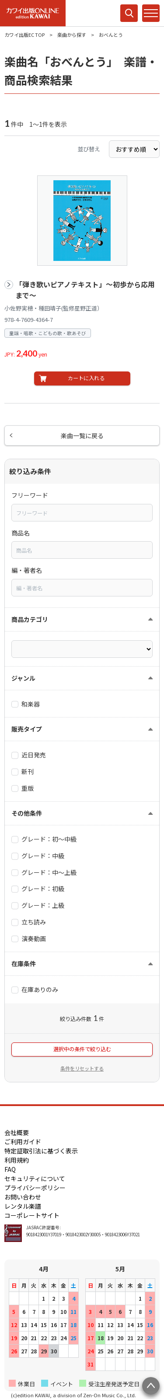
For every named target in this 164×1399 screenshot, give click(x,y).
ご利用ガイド (22, 1141)
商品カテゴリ (29, 619)
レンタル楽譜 (22, 1206)
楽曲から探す (71, 34)
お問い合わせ (22, 1196)
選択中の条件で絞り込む (82, 1049)
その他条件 (26, 813)
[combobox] (82, 512)
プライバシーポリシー (35, 1187)
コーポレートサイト (31, 1215)
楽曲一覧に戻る (82, 435)
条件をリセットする (82, 1068)
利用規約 (16, 1160)
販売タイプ (26, 728)
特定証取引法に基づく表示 (41, 1150)
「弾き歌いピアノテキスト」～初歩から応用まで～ (85, 290)
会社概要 (16, 1132)
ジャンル (23, 678)
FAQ (10, 1169)
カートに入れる (86, 378)
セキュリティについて (34, 1178)
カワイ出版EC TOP (24, 34)
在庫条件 (23, 963)
